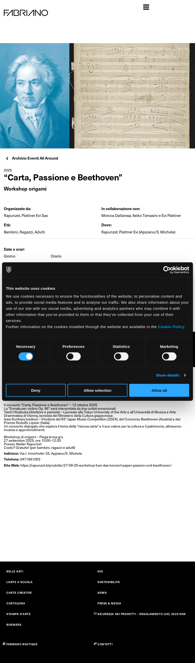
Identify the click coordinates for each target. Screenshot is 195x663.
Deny (35, 390)
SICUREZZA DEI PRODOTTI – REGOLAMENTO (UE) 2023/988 (142, 614)
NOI (100, 571)
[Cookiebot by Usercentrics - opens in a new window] (167, 270)
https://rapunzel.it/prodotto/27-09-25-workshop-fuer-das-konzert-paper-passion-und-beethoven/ (96, 465)
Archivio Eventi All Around (31, 158)
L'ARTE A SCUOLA (19, 582)
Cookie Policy (171, 327)
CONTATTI (105, 644)
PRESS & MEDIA (109, 603)
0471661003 (30, 459)
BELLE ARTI (14, 571)
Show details (168, 375)
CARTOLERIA (15, 603)
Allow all (159, 390)
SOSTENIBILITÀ (109, 582)
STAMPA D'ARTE (18, 614)
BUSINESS (13, 624)
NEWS (102, 592)
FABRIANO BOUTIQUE (22, 644)
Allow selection (97, 390)
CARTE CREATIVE (19, 592)
